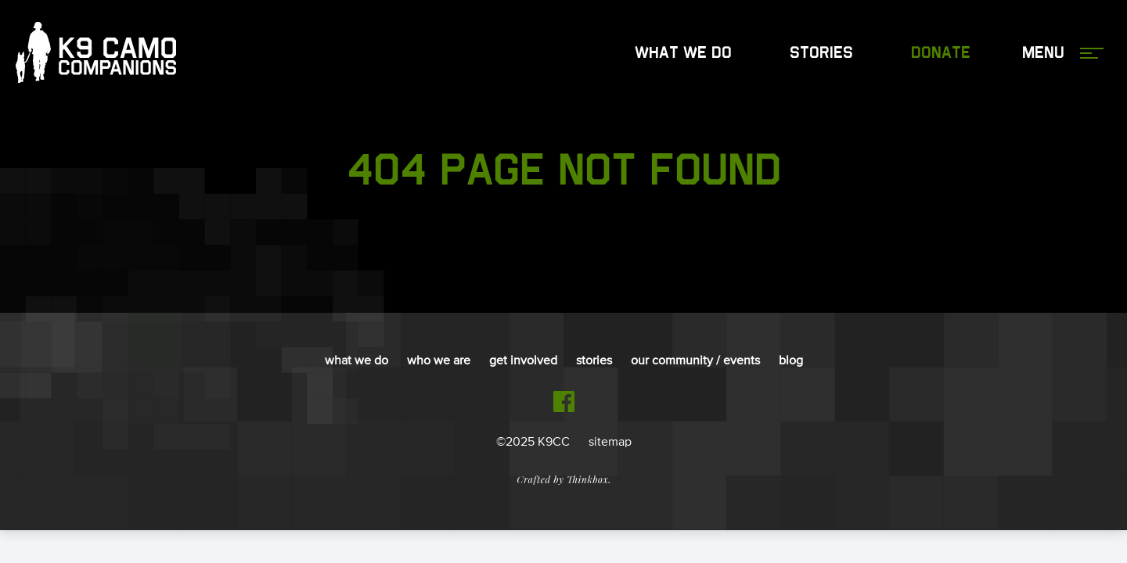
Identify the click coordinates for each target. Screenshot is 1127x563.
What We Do (683, 53)
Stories (821, 53)
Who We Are (438, 361)
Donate (940, 53)
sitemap (610, 442)
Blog (791, 361)
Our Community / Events (695, 361)
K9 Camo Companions (96, 53)
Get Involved (523, 361)
